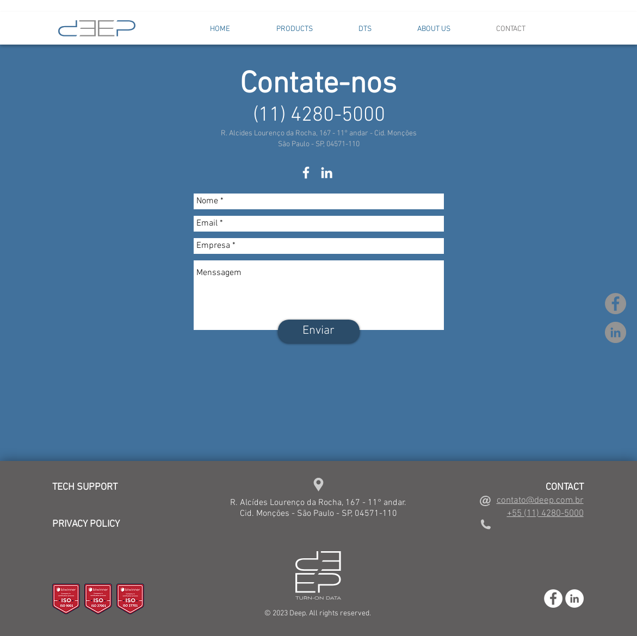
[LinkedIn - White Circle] (574, 598)
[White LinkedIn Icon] (327, 172)
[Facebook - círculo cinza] (615, 303)
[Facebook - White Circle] (553, 598)
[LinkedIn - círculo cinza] (615, 332)
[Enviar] (319, 331)
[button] (294, 29)
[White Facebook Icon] (306, 172)
